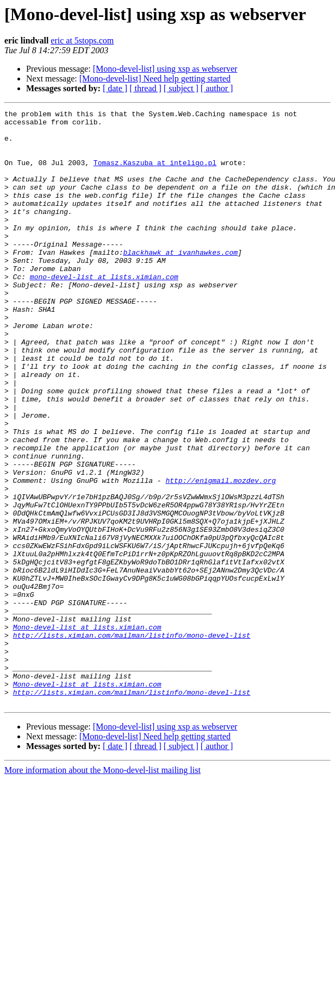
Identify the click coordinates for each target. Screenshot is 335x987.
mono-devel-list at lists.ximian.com (104, 311)
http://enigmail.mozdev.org (220, 555)
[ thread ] (145, 88)
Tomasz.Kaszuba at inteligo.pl (155, 174)
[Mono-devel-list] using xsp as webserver (165, 68)
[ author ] (217, 88)
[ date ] (115, 88)
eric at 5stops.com (82, 40)
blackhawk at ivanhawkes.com (180, 281)
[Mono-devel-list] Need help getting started (155, 78)
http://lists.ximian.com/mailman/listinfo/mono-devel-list (132, 741)
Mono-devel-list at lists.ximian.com (87, 731)
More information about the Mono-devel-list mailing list (102, 889)
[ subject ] (181, 88)
